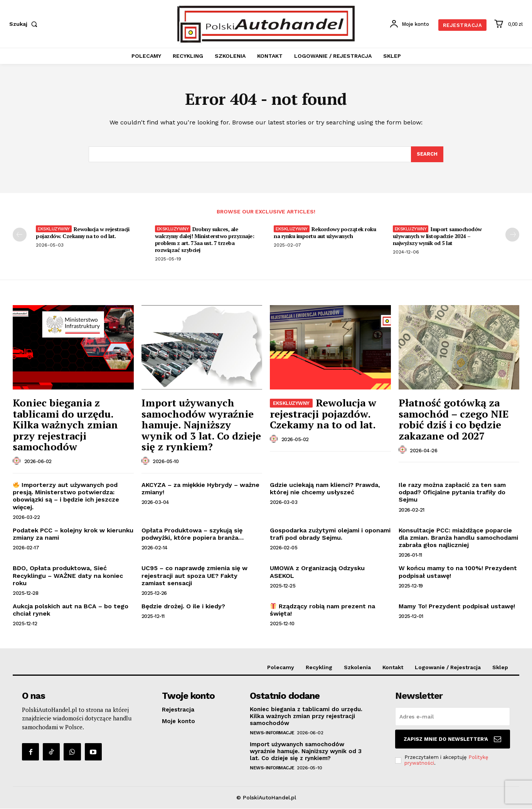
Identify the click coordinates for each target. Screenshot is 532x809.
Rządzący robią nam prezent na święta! (322, 610)
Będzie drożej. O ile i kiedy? (183, 606)
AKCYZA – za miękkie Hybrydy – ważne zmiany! (200, 489)
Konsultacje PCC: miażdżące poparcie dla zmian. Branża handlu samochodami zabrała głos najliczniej (458, 538)
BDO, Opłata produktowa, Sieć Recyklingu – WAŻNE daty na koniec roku (68, 576)
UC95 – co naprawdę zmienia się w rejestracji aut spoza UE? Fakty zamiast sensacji (194, 576)
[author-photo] (18, 461)
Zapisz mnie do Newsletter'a (452, 739)
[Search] (427, 154)
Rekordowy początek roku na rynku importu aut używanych (325, 233)
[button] (24, 24)
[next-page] (512, 235)
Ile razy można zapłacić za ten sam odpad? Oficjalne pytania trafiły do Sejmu (452, 493)
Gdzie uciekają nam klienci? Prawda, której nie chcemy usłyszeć (325, 489)
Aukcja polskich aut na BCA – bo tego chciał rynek (70, 610)
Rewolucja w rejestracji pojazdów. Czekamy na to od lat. (82, 233)
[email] (452, 717)
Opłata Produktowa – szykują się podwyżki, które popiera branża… (192, 534)
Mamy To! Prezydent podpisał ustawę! (457, 606)
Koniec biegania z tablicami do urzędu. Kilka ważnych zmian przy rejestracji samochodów (65, 424)
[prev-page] (20, 235)
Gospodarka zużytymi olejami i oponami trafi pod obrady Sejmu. (330, 534)
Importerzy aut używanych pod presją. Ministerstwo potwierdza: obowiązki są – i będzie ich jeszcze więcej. (66, 496)
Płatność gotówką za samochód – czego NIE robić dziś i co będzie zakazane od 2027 (453, 419)
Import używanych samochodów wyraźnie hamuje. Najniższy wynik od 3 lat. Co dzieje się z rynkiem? (201, 424)
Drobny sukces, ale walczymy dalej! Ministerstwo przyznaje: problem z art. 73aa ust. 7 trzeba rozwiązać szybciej (204, 240)
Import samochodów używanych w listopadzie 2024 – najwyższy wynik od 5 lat (437, 236)
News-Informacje (272, 733)
